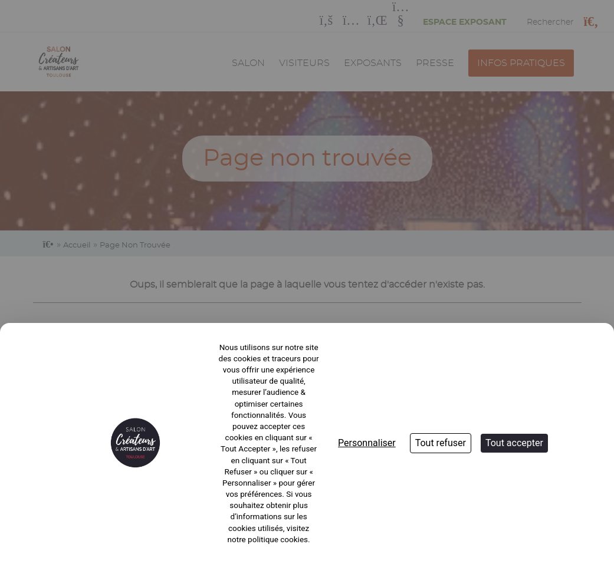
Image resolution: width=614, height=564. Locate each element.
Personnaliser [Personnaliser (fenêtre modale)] (367, 442)
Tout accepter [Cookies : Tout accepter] (514, 442)
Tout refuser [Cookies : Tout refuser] (440, 442)
